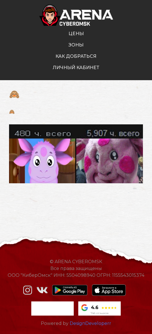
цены (76, 33)
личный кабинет (76, 67)
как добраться (76, 56)
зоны (76, 45)
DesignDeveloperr (90, 323)
